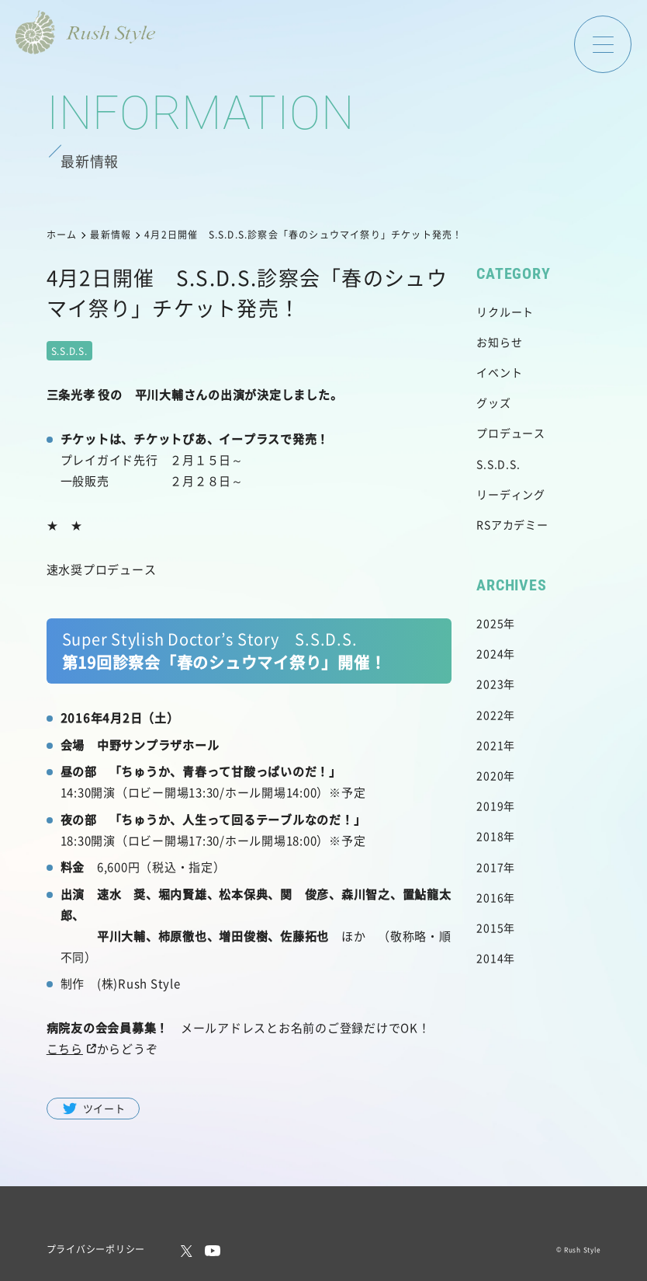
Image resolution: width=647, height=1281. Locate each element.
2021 (489, 745)
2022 (489, 714)
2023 (489, 683)
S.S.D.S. (498, 464)
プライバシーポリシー (96, 1248)
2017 (489, 867)
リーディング (510, 494)
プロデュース (510, 432)
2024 (489, 653)
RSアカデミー (512, 524)
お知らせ (499, 342)
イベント (499, 372)
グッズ (493, 402)
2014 (489, 958)
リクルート (505, 311)
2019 (489, 805)
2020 (489, 775)
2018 (489, 836)
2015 (489, 927)
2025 (489, 623)
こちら (65, 1048)
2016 (489, 897)
